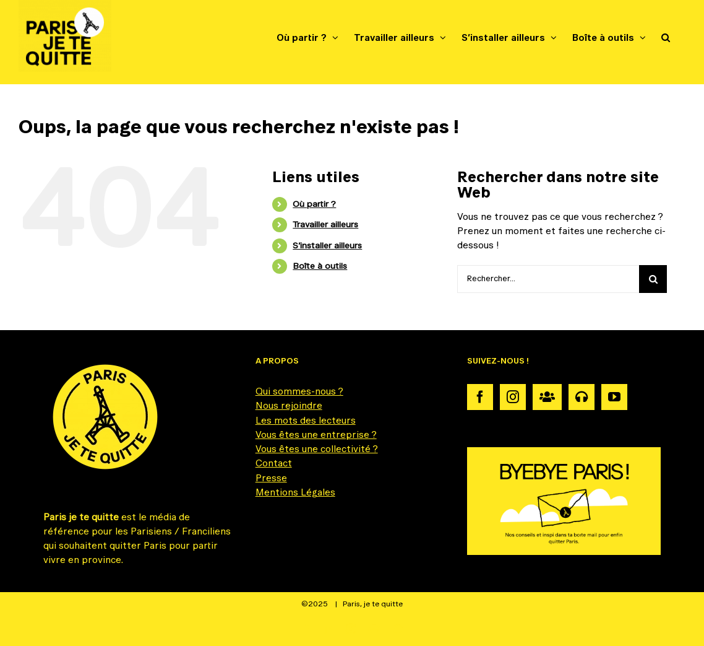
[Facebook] (480, 397)
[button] (665, 37)
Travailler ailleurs (325, 224)
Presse (271, 478)
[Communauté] (547, 397)
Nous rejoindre (288, 405)
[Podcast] (582, 397)
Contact (273, 463)
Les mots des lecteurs (305, 420)
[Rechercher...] (548, 279)
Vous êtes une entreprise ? (316, 434)
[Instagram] (513, 397)
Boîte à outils (320, 266)
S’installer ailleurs (327, 245)
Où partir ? (314, 204)
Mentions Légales (295, 492)
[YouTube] (614, 397)
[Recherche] (653, 279)
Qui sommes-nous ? (299, 391)
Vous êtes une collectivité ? (316, 448)
